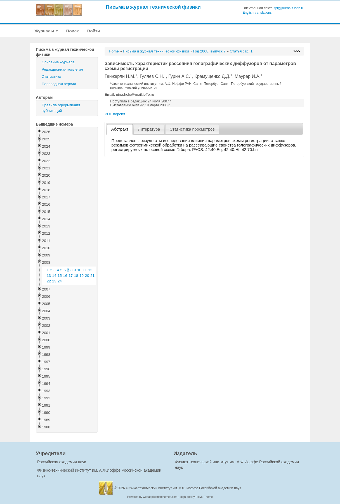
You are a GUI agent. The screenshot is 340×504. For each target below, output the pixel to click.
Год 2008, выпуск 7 (209, 51)
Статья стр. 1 (241, 51)
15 (60, 275)
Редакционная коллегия (62, 69)
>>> (297, 51)
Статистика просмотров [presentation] (192, 129)
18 (76, 275)
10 (79, 270)
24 (60, 281)
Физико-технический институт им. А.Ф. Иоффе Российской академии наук (183, 488)
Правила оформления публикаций (61, 108)
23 (54, 281)
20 (87, 275)
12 (90, 270)
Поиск (72, 30)
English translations (257, 13)
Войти (93, 30)
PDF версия (115, 114)
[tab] (120, 129)
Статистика (51, 77)
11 (85, 270)
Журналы (46, 30)
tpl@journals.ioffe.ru (289, 8)
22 (49, 281)
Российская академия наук (61, 462)
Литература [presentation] (149, 129)
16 (65, 275)
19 (81, 275)
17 (71, 275)
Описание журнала (58, 62)
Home (114, 51)
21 (92, 275)
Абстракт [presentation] (120, 129)
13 (49, 275)
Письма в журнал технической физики (153, 7)
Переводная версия (59, 84)
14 (54, 275)
